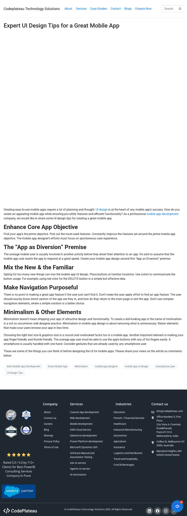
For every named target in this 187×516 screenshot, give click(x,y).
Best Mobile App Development (24, 366)
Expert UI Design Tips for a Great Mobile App (61, 25)
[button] (81, 9)
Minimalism (81, 366)
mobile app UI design (136, 366)
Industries (123, 404)
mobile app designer (106, 366)
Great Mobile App (57, 366)
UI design (102, 209)
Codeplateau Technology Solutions (32, 9)
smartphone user (165, 366)
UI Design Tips (15, 372)
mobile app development (162, 214)
